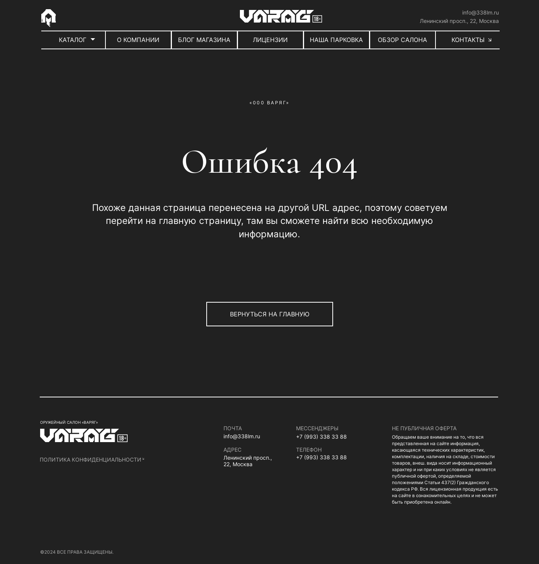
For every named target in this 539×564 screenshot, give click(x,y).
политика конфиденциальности (90, 459)
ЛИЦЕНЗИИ (270, 40)
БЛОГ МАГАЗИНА (204, 40)
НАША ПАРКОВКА (336, 40)
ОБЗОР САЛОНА (402, 40)
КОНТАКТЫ (468, 40)
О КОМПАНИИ (138, 40)
